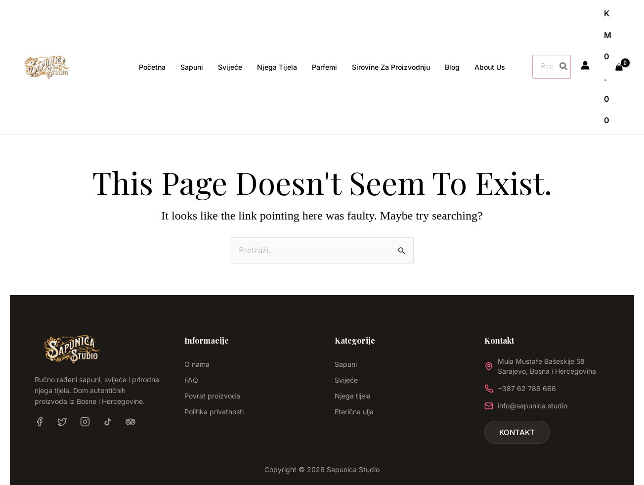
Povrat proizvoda (212, 396)
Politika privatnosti (214, 411)
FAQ (191, 380)
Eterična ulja (354, 411)
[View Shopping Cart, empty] (613, 67)
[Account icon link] (585, 65)
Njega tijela (353, 396)
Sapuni (346, 364)
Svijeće (346, 380)
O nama (197, 364)
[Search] (564, 66)
